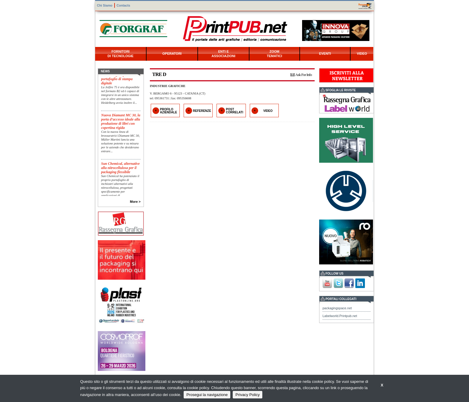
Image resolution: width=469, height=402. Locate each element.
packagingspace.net (337, 308)
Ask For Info (303, 74)
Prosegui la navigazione (207, 394)
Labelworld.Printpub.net (339, 316)
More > (135, 201)
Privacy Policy (247, 394)
